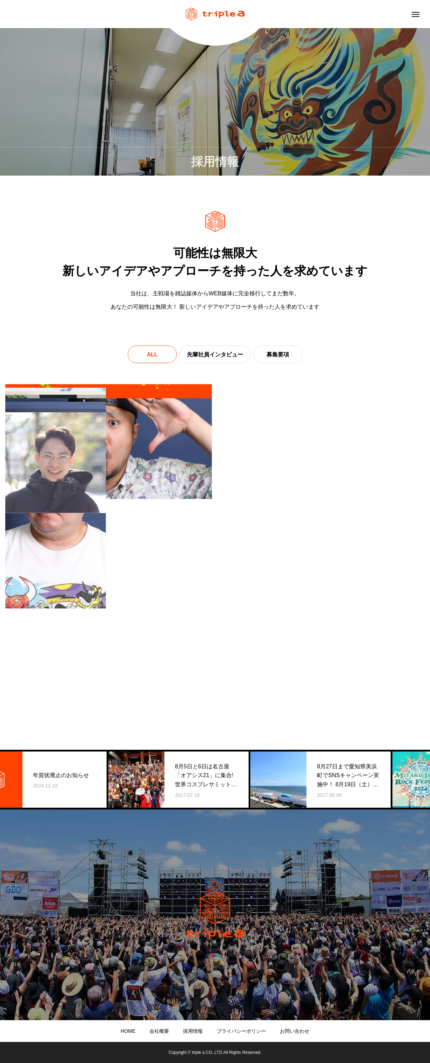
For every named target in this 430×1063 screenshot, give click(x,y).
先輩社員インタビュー (215, 354)
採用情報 (193, 1031)
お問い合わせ (294, 1031)
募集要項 (278, 354)
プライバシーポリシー (241, 1031)
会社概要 (159, 1031)
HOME (128, 1031)
